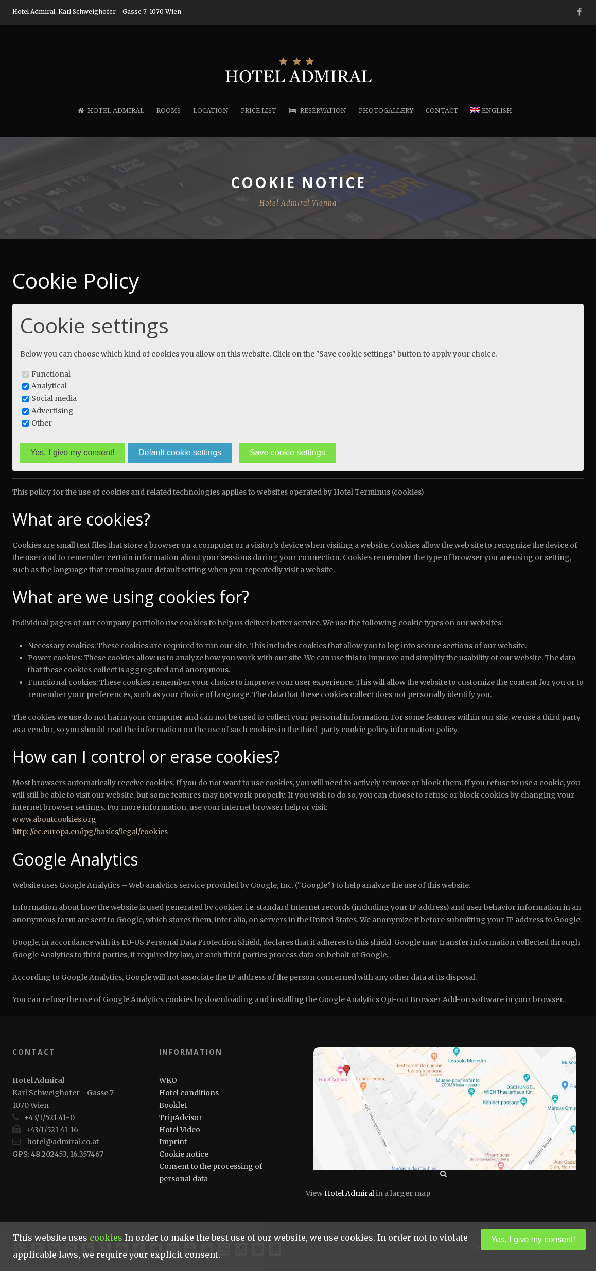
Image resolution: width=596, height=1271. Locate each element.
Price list (258, 110)
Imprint (173, 1141)
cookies (106, 1237)
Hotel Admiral (111, 110)
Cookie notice (183, 1154)
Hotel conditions (189, 1092)
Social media (54, 398)
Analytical (49, 386)
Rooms (168, 110)
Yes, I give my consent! (72, 452)
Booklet (173, 1105)
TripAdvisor (180, 1117)
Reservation (317, 110)
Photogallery (386, 110)
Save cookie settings (287, 452)
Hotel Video (179, 1129)
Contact (442, 110)
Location (211, 110)
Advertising (52, 410)
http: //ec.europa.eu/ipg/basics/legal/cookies (90, 831)
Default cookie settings (179, 452)
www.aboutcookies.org (55, 819)
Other (41, 423)
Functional (51, 374)
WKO (168, 1080)
